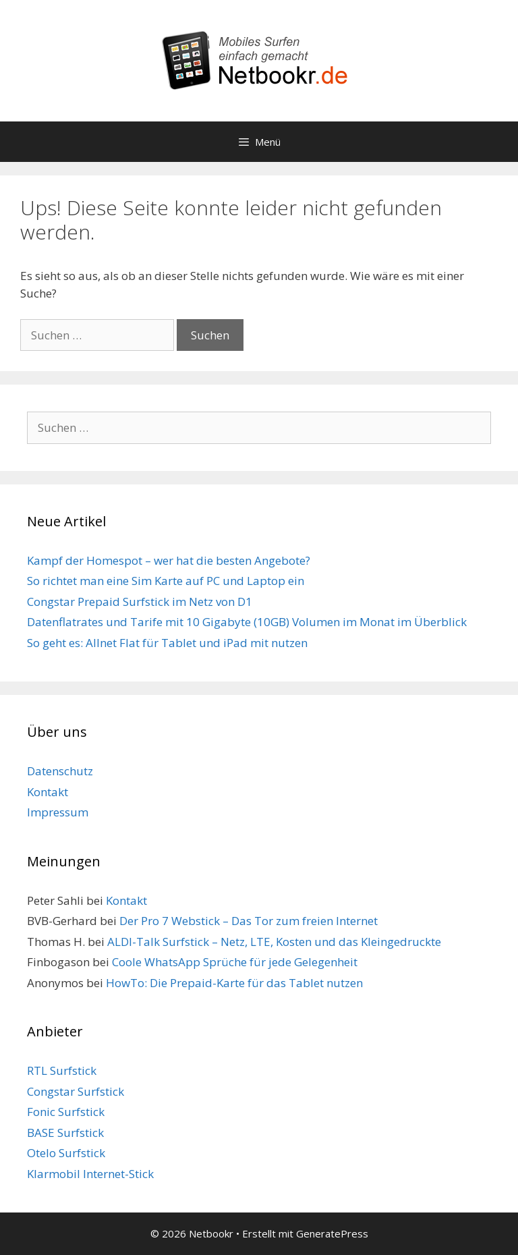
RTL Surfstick (61, 1070)
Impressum (57, 812)
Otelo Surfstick (66, 1153)
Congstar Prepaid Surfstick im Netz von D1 (139, 601)
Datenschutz (60, 771)
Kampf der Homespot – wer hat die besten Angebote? (168, 560)
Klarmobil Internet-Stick (90, 1173)
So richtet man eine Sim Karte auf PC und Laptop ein (165, 580)
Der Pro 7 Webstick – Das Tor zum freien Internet (248, 920)
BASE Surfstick (65, 1132)
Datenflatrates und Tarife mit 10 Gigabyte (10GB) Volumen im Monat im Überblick (247, 622)
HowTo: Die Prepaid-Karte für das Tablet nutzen (234, 983)
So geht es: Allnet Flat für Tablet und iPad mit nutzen (167, 642)
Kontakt (47, 792)
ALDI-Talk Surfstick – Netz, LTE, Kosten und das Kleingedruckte (274, 941)
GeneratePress (332, 1233)
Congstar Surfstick (75, 1091)
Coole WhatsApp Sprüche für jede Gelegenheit (234, 962)
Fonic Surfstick (66, 1111)
